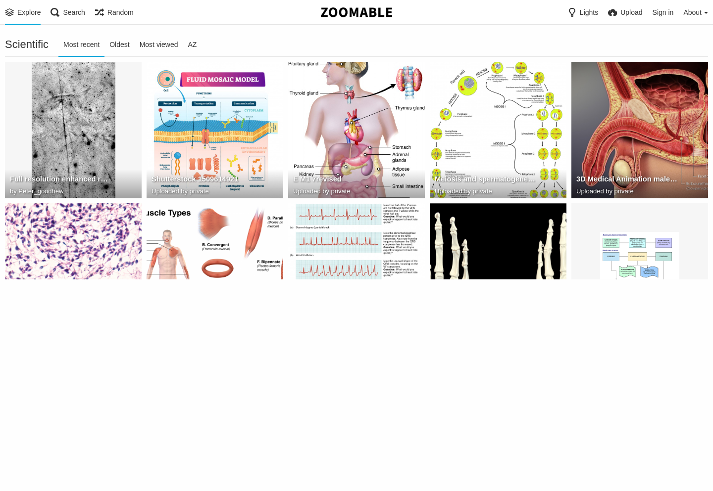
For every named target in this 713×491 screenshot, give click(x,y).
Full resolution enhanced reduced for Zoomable (60, 180)
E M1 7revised (316, 180)
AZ (192, 44)
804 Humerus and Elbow (475, 463)
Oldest (119, 44)
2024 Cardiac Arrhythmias (336, 322)
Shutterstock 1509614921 (193, 180)
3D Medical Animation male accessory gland (627, 180)
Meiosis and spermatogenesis (484, 180)
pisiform (448, 322)
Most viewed (159, 44)
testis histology (35, 322)
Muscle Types (174, 322)
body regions (31, 463)
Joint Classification (608, 322)
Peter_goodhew (40, 191)
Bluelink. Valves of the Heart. (199, 463)
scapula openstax (605, 463)
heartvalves (312, 463)
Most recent (81, 44)
